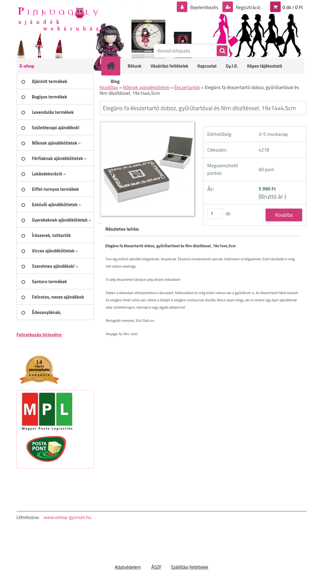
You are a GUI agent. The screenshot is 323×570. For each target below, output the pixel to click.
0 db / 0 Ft (293, 7)
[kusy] (214, 213)
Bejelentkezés (204, 7)
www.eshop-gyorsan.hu (67, 517)
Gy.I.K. (232, 65)
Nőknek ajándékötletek (146, 87)
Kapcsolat (207, 65)
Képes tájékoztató (264, 65)
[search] (222, 51)
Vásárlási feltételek (169, 65)
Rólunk (135, 65)
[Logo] (58, 18)
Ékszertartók (187, 87)
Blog (115, 81)
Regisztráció (247, 7)
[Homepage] (114, 65)
